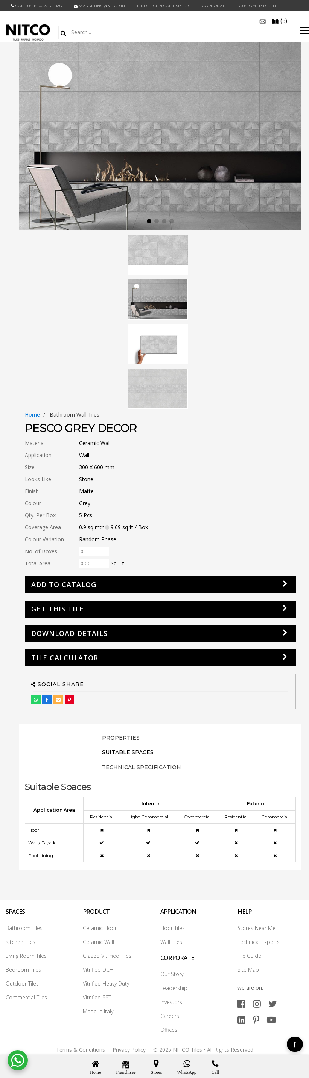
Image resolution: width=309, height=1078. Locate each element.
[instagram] (257, 1003)
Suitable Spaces (128, 752)
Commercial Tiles (26, 997)
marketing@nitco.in (99, 5)
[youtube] (271, 1019)
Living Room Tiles (26, 955)
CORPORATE (214, 5)
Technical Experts (258, 941)
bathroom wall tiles (74, 414)
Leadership (173, 988)
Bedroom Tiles (23, 969)
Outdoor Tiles (22, 983)
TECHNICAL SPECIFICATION (141, 767)
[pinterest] (256, 1019)
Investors (171, 1002)
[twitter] (272, 1003)
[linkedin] (241, 1019)
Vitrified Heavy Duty (106, 983)
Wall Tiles (171, 941)
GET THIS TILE (57, 608)
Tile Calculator (64, 657)
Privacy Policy (129, 1049)
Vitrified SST (97, 997)
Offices (168, 1029)
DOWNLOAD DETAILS (69, 633)
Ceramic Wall (98, 941)
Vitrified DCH (98, 969)
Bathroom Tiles (24, 928)
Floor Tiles (172, 928)
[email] (262, 21)
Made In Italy (98, 1011)
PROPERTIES (121, 737)
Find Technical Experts (163, 5)
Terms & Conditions (80, 1049)
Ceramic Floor (100, 928)
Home (32, 414)
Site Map (248, 969)
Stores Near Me (256, 928)
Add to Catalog (63, 584)
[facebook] (241, 1003)
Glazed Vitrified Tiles (107, 955)
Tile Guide (249, 955)
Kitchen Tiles (20, 941)
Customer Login (257, 5)
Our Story (171, 974)
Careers (169, 1015)
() (279, 21)
